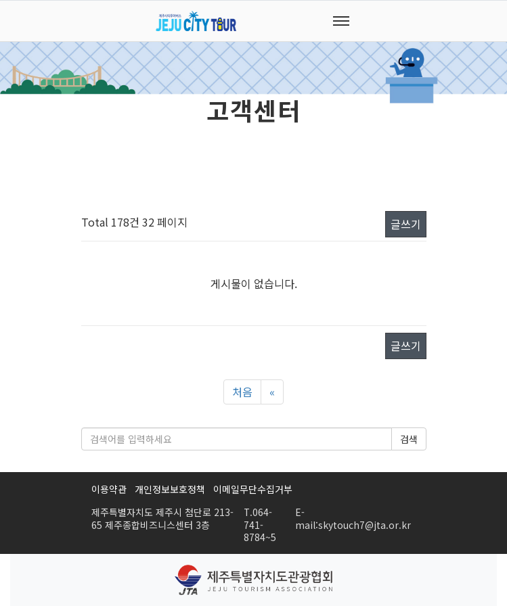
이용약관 (109, 489)
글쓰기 (406, 224)
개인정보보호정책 (170, 489)
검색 (409, 439)
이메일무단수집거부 (252, 489)
